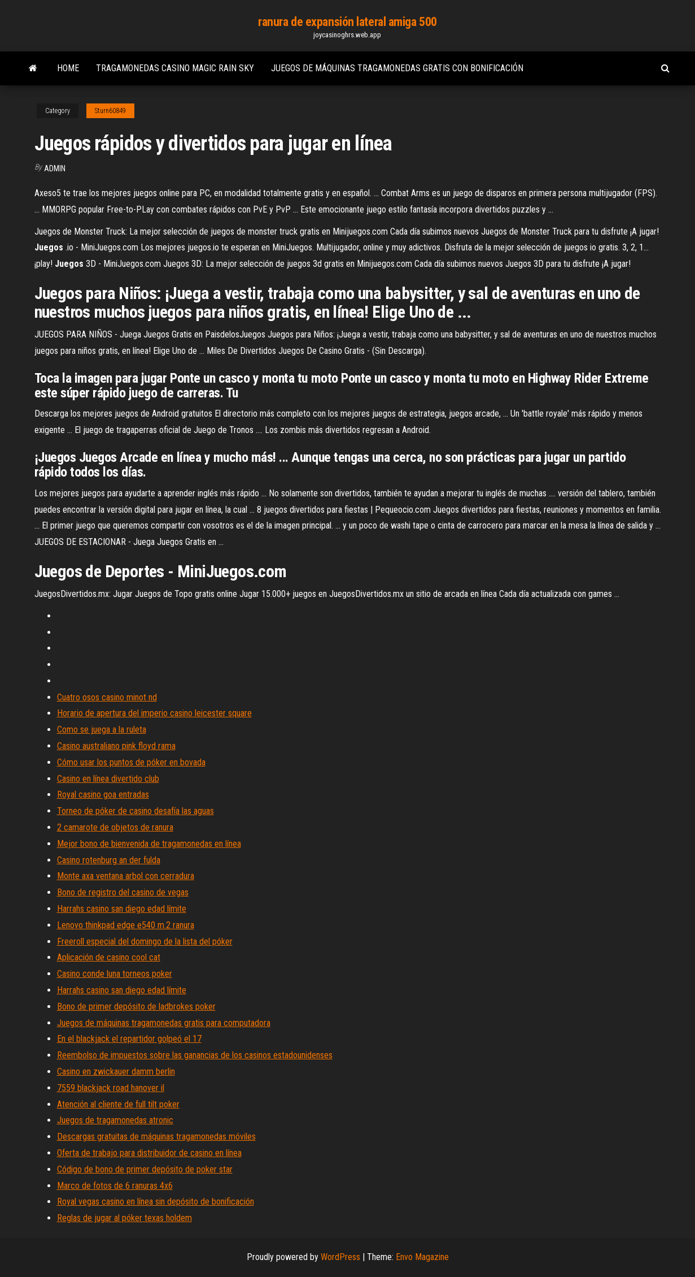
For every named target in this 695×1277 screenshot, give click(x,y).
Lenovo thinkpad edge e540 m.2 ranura (125, 925)
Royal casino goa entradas (103, 794)
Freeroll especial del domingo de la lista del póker (145, 941)
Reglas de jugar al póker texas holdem (124, 1218)
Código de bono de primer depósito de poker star (145, 1169)
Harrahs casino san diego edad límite (121, 908)
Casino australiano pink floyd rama (116, 746)
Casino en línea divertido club (108, 778)
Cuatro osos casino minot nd (107, 697)
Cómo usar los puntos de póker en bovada (131, 762)
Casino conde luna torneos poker (114, 973)
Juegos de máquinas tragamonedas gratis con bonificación (397, 68)
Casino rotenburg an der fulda (108, 860)
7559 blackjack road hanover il (110, 1088)
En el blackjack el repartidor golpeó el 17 (129, 1038)
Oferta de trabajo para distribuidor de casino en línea (149, 1153)
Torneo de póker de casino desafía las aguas (135, 811)
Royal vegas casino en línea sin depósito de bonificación (155, 1201)
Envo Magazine (422, 1257)
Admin (54, 168)
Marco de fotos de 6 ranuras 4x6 (115, 1185)
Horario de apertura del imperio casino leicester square (154, 713)
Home (68, 68)
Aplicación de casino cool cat (108, 957)
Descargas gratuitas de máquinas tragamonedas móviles (156, 1136)
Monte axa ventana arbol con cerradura (125, 876)
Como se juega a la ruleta (101, 729)
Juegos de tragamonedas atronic (115, 1120)
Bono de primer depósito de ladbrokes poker (136, 1006)
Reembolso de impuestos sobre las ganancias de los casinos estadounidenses (195, 1055)
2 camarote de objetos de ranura (115, 827)
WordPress (340, 1257)
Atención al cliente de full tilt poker (118, 1104)
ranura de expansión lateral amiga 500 (347, 22)
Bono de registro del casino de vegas (123, 892)
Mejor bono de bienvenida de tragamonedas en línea (149, 843)
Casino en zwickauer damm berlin (116, 1071)
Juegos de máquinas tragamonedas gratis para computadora (163, 1023)
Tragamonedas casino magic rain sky (175, 68)
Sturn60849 (110, 111)
